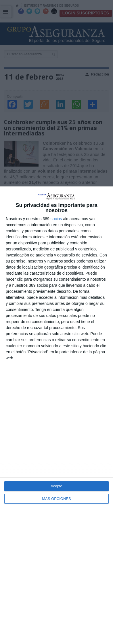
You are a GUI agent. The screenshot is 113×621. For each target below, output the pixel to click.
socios (56, 219)
